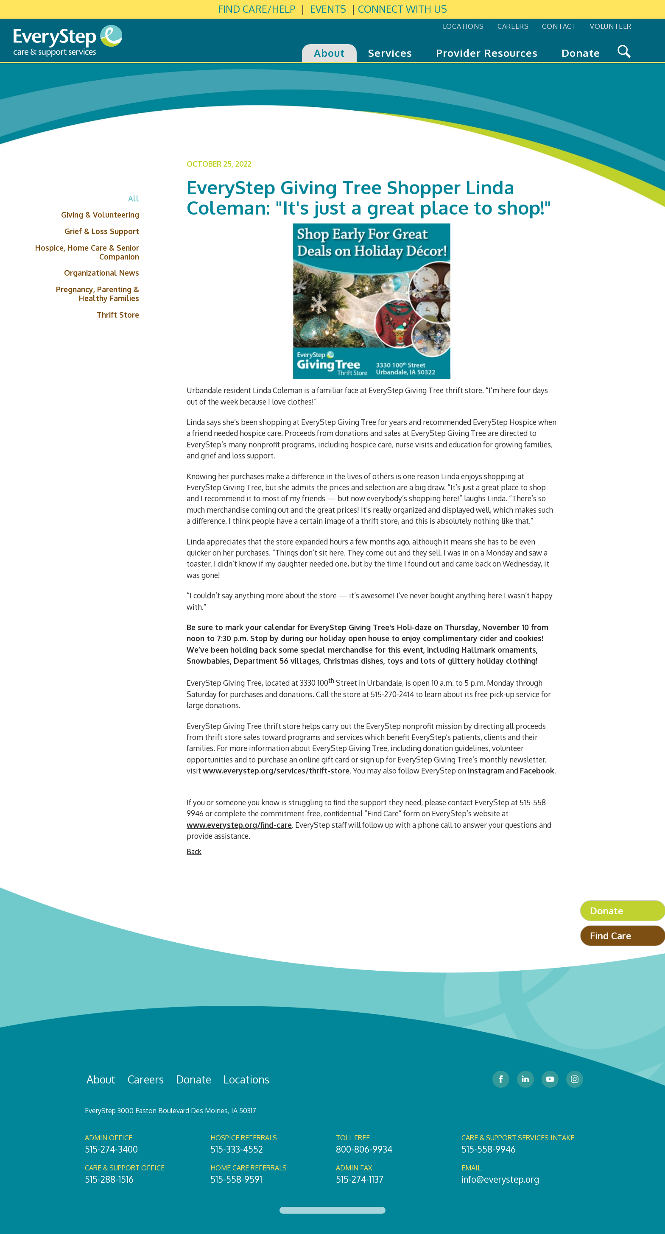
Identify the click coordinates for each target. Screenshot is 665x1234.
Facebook (537, 770)
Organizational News (101, 272)
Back (194, 851)
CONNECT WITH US (402, 9)
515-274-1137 (359, 1179)
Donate (193, 1079)
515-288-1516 (109, 1179)
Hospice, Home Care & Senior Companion (87, 252)
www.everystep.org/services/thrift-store (276, 770)
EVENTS (328, 9)
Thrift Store (118, 314)
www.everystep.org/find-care (239, 824)
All (133, 198)
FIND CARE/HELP (257, 9)
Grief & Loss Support (101, 231)
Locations (246, 1079)
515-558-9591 (236, 1179)
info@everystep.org (500, 1179)
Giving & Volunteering (100, 214)
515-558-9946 (488, 1149)
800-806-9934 (364, 1149)
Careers (146, 1079)
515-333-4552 (236, 1149)
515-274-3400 (111, 1149)
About (101, 1079)
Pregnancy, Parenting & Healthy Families (97, 294)
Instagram (486, 770)
